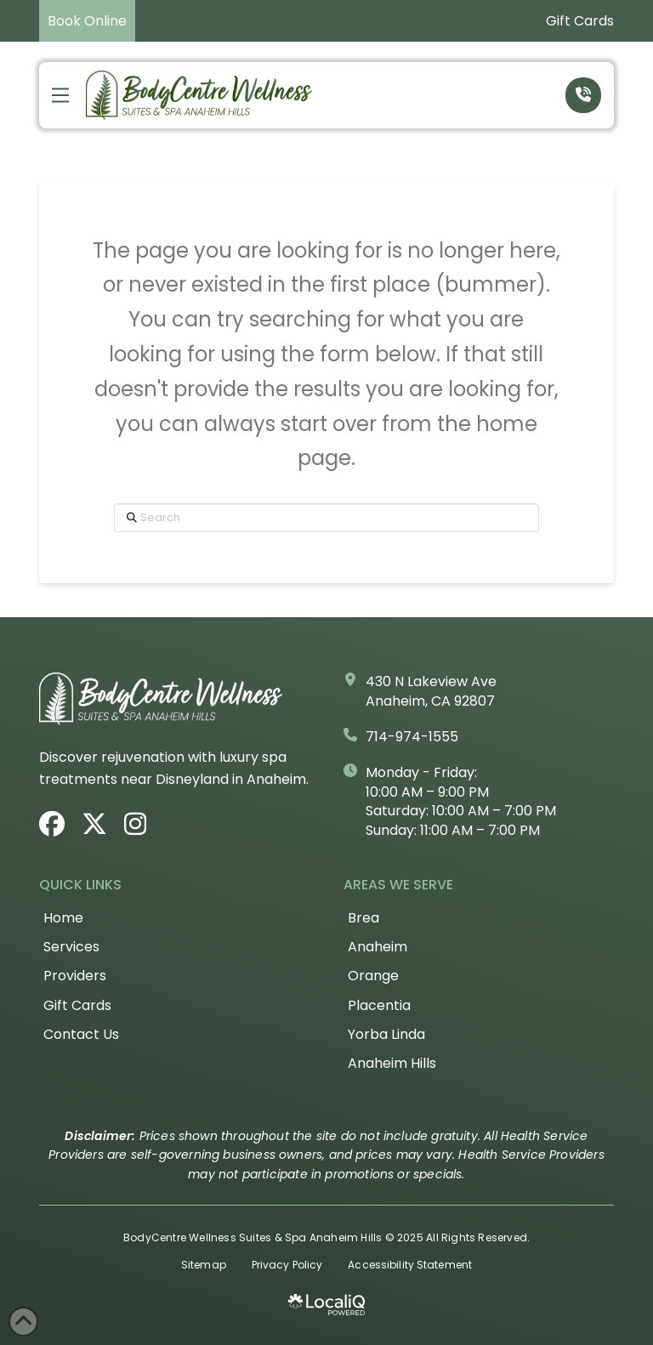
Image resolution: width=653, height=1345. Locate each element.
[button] (60, 95)
